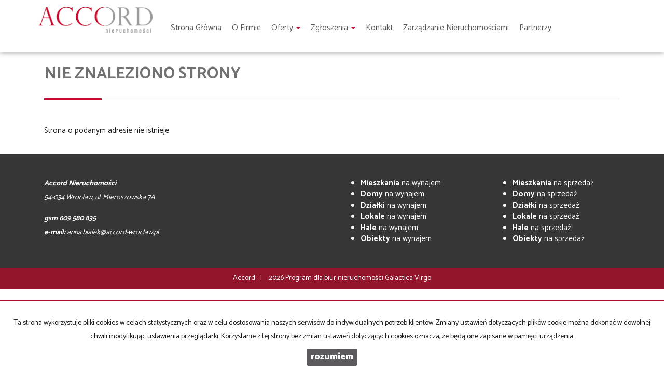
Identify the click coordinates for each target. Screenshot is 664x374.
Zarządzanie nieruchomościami (456, 27)
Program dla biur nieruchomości (335, 278)
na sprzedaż (553, 183)
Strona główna (196, 27)
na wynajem (401, 183)
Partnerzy (535, 27)
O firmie (246, 27)
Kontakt (379, 27)
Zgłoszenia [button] (333, 27)
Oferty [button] (285, 27)
